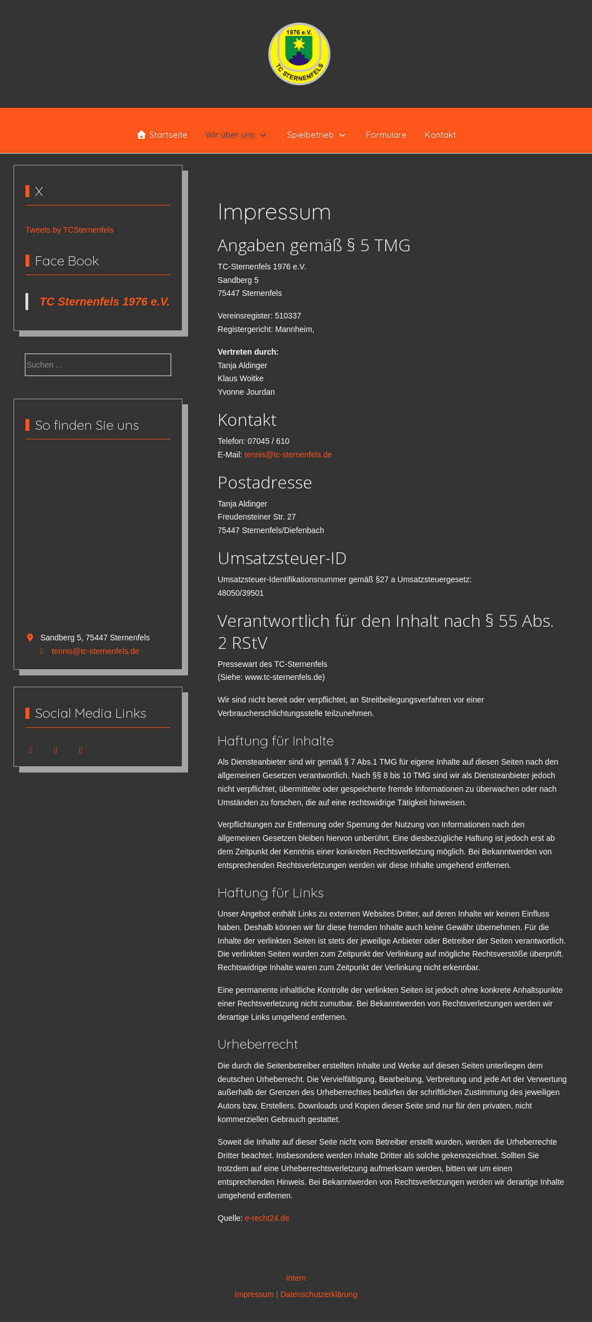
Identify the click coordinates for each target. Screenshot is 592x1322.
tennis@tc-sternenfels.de (95, 651)
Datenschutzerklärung (318, 1294)
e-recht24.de (267, 1218)
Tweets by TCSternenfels (69, 229)
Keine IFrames (98, 542)
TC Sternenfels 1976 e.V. (105, 301)
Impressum (254, 1294)
